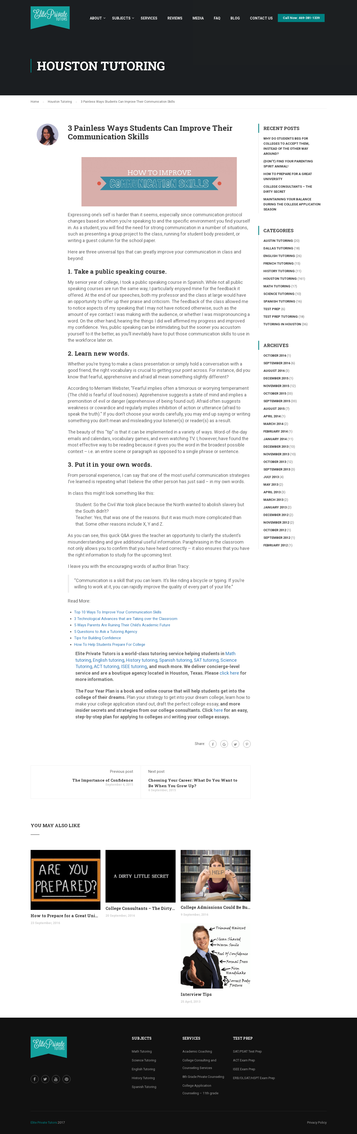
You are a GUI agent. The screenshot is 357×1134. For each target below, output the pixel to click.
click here (229, 673)
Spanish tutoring (175, 660)
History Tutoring (279, 271)
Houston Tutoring (280, 279)
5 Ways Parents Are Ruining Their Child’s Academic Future (122, 625)
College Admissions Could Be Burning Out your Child (216, 907)
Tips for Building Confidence (97, 638)
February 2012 (275, 545)
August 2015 (274, 409)
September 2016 (276, 363)
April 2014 (272, 416)
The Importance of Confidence (102, 780)
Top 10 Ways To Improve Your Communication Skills (117, 612)
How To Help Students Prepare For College (109, 644)
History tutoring (141, 660)
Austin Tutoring (278, 241)
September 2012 (276, 538)
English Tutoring (279, 256)
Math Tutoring (276, 286)
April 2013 (272, 492)
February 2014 (275, 431)
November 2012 (276, 522)
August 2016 (274, 371)
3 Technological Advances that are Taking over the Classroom (125, 618)
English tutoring (108, 660)
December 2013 (275, 446)
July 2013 (271, 477)
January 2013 (275, 507)
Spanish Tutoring (279, 301)
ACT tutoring (106, 666)
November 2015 (276, 386)
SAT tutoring (206, 660)
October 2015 (274, 393)
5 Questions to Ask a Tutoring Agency (105, 631)
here (218, 710)
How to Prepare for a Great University (66, 915)
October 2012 (274, 530)
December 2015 (275, 378)
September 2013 (276, 469)
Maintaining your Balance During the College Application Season (292, 204)
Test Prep (271, 309)
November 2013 (276, 454)
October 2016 (274, 355)
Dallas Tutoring (278, 248)
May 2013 (270, 484)
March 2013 (273, 500)
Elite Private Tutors (44, 1122)
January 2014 (275, 439)
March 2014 (273, 424)
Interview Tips (196, 994)
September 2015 (276, 401)
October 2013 (274, 462)
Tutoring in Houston (282, 324)
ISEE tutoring (134, 666)
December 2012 (275, 515)
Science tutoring (279, 294)
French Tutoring (278, 263)
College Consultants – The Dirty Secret (141, 908)
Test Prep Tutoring (280, 316)
